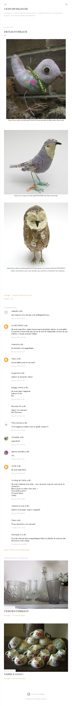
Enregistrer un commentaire (17, 550)
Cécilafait (15, 437)
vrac (11, 299)
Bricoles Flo (16, 406)
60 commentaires (18, 678)
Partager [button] (7, 295)
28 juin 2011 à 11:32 (17, 380)
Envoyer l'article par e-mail (22, 295)
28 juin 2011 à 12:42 (18, 416)
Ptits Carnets (17, 423)
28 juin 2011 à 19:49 (18, 473)
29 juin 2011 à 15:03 (18, 513)
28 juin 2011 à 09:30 (18, 337)
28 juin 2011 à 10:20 (18, 366)
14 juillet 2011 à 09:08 (19, 544)
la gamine (15, 373)
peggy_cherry (17, 387)
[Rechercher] (66, 3)
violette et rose (18, 506)
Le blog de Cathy (18, 480)
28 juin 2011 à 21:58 (18, 499)
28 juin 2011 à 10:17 (18, 352)
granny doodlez (18, 452)
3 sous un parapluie (16, 8)
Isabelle (14, 311)
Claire (13, 520)
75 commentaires (18, 615)
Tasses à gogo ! (13, 674)
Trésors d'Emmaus (16, 611)
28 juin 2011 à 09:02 (18, 318)
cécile (13, 466)
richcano (44, 699)
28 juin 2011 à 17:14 (18, 459)
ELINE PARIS (17, 325)
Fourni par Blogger (36, 694)
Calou (13, 359)
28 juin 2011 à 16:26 (18, 445)
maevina (15, 344)
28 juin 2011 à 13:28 (18, 430)
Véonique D (16, 535)
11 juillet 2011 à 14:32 (18, 528)
